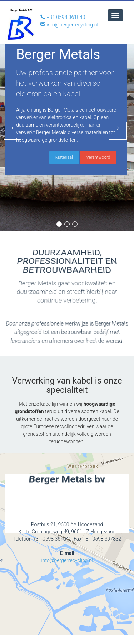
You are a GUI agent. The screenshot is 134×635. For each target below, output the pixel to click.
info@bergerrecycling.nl (67, 567)
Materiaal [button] (64, 155)
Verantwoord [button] (98, 155)
